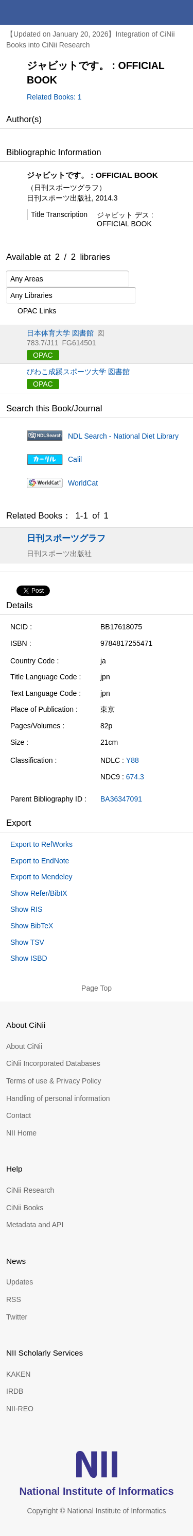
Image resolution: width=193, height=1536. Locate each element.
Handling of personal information (58, 1098)
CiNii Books (24, 1208)
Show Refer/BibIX (38, 893)
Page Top (96, 988)
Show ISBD (28, 958)
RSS (13, 1299)
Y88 (132, 760)
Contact (18, 1115)
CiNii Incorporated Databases (53, 1063)
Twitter (16, 1317)
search (156, 12)
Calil (75, 459)
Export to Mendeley (41, 877)
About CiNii (24, 1046)
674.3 (135, 777)
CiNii (45, 12)
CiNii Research (30, 1190)
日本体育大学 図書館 (60, 333)
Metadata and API (34, 1225)
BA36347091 (121, 799)
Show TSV (27, 942)
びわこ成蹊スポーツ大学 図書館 (78, 372)
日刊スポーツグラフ (66, 538)
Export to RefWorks (41, 844)
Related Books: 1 (54, 97)
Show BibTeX (31, 926)
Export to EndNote (39, 861)
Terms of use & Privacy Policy (53, 1081)
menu (180, 12)
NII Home (21, 1133)
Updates (19, 1282)
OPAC (43, 355)
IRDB (14, 1391)
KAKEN (18, 1374)
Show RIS (26, 909)
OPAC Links (31, 311)
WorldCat (83, 483)
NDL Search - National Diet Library (123, 436)
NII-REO (19, 1409)
